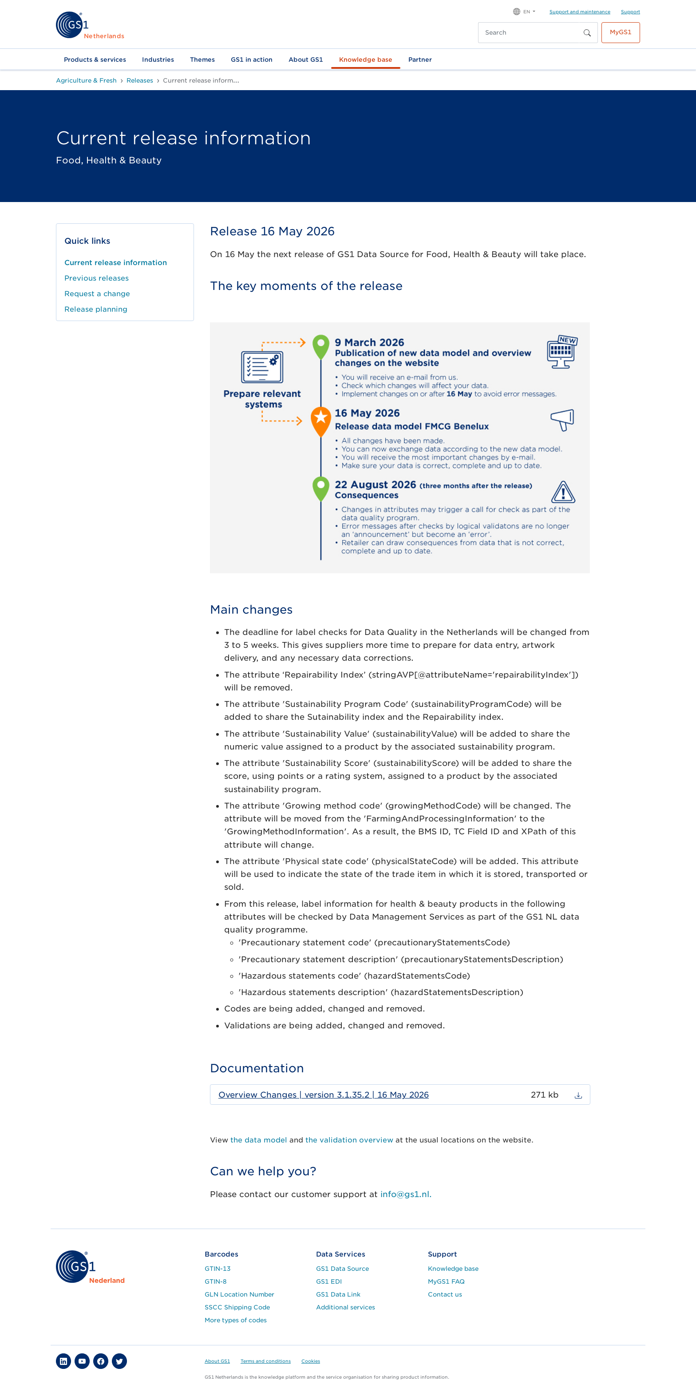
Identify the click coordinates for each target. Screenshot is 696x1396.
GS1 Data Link (338, 1294)
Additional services (345, 1307)
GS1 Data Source (342, 1268)
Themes (202, 59)
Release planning (95, 309)
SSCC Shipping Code (237, 1307)
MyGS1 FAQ (446, 1281)
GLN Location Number (239, 1294)
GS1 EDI (329, 1281)
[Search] (528, 32)
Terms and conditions (266, 1361)
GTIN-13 (218, 1268)
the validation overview (349, 1140)
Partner (420, 59)
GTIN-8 (216, 1281)
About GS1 (306, 59)
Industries (158, 59)
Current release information (115, 262)
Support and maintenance (580, 11)
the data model (259, 1140)
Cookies (310, 1361)
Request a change (97, 294)
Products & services (95, 59)
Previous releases (96, 278)
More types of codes (236, 1320)
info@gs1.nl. (406, 1194)
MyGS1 (621, 32)
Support (630, 11)
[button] (524, 11)
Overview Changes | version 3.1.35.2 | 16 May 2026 (323, 1094)
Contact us (445, 1294)
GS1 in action (252, 59)
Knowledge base (365, 59)
